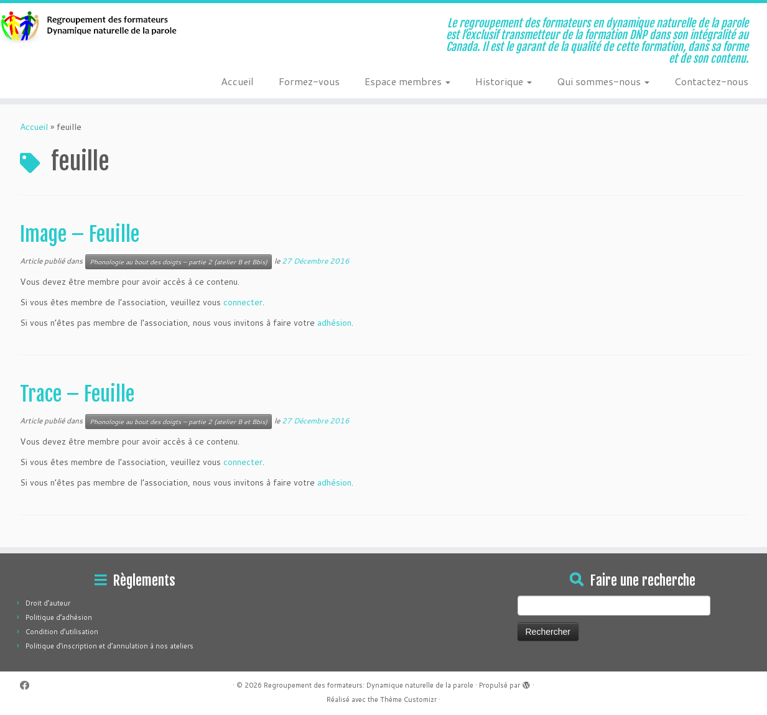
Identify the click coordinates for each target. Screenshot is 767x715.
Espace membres (407, 81)
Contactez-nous (711, 81)
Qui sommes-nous (603, 81)
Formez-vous (309, 81)
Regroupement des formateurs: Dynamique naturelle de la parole (368, 685)
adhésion (334, 322)
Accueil (237, 81)
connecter (243, 302)
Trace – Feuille (77, 394)
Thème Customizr (408, 699)
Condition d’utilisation (62, 632)
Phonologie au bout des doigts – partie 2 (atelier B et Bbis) (178, 261)
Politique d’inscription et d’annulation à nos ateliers (109, 646)
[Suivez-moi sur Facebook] (28, 685)
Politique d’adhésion (59, 617)
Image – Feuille (79, 234)
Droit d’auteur (48, 603)
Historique (503, 81)
